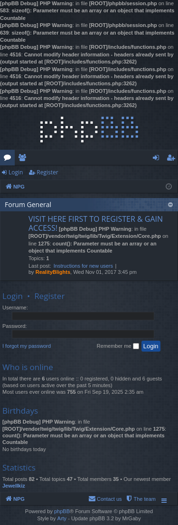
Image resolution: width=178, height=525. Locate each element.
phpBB (62, 511)
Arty (62, 518)
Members (24, 159)
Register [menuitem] (173, 159)
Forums (9, 159)
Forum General (28, 204)
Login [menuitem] (157, 159)
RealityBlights (53, 272)
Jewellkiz (13, 486)
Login (16, 172)
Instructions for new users (83, 266)
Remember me (118, 346)
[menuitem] (140, 499)
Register (47, 172)
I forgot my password (26, 346)
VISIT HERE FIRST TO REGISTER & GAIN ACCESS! (95, 223)
